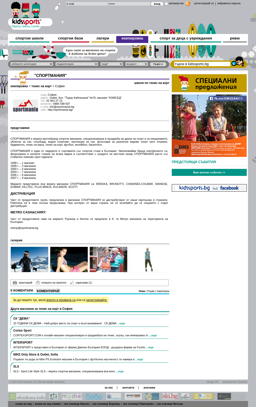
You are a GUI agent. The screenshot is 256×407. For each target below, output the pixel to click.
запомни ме (176, 3)
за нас (108, 387)
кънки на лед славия (47, 404)
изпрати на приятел (51, 282)
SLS (16, 366)
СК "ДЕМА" (21, 318)
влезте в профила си (61, 300)
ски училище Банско (76, 404)
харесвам (81, 282)
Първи (151, 291)
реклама (149, 387)
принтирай (22, 283)
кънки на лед (24, 404)
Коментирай (48, 291)
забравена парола (228, 3)
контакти (128, 387)
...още (121, 323)
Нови (142, 291)
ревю (235, 38)
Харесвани (163, 291)
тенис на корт (42, 86)
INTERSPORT (22, 342)
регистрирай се (204, 3)
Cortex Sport (22, 330)
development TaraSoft (235, 382)
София (59, 86)
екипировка (132, 38)
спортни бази (70, 38)
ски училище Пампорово (138, 404)
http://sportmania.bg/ (60, 109)
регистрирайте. (97, 300)
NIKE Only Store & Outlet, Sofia (35, 354)
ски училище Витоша (170, 404)
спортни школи (30, 38)
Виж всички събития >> (209, 172)
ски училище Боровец (106, 404)
